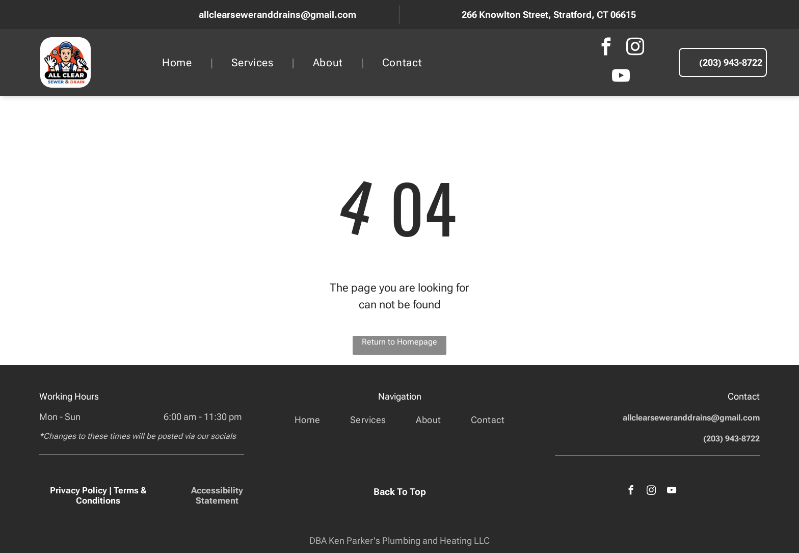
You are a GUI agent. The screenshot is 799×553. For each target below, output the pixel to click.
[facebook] (606, 48)
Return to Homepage (399, 342)
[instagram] (635, 48)
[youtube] (620, 77)
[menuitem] (179, 62)
